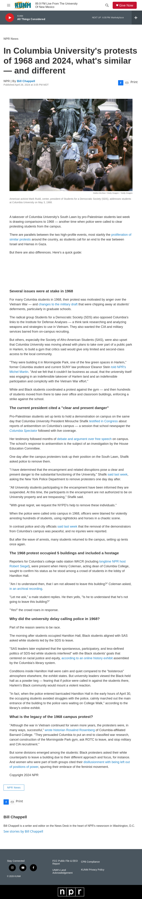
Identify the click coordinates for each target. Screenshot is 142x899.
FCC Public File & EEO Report (65, 862)
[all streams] (137, 18)
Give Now (126, 5)
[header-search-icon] (107, 5)
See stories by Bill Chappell (23, 831)
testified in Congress (103, 421)
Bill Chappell (26, 81)
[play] (9, 18)
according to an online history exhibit (87, 658)
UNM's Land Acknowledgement (62, 871)
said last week (117, 474)
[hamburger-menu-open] (8, 5)
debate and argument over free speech (84, 439)
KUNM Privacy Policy (92, 869)
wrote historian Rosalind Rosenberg (70, 730)
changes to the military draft (58, 304)
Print (134, 82)
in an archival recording (25, 588)
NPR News (11, 38)
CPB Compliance (90, 862)
